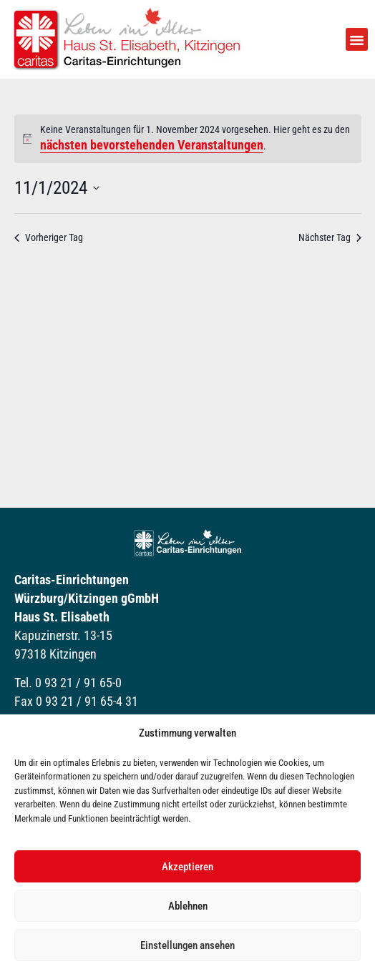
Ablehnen (188, 906)
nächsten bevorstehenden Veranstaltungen (151, 144)
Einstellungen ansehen (187, 945)
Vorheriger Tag (48, 237)
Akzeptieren (187, 866)
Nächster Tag (329, 237)
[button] (357, 39)
